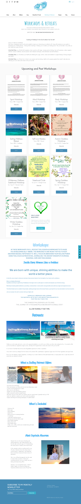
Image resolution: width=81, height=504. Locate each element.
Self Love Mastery (38, 139)
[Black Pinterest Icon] (79, 249)
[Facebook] (9, 2)
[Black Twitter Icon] (79, 254)
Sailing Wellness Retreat (16, 140)
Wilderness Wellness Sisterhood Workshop (16, 181)
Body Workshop (61, 99)
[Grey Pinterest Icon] (12, 2)
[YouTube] (17, 2)
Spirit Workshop (16, 99)
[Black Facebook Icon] (79, 247)
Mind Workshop (39, 99)
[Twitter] (15, 2)
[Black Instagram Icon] (79, 252)
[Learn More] (40, 228)
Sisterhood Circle (39, 180)
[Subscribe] (31, 493)
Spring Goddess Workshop (61, 181)
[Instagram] (7, 2)
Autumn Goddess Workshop (61, 140)
